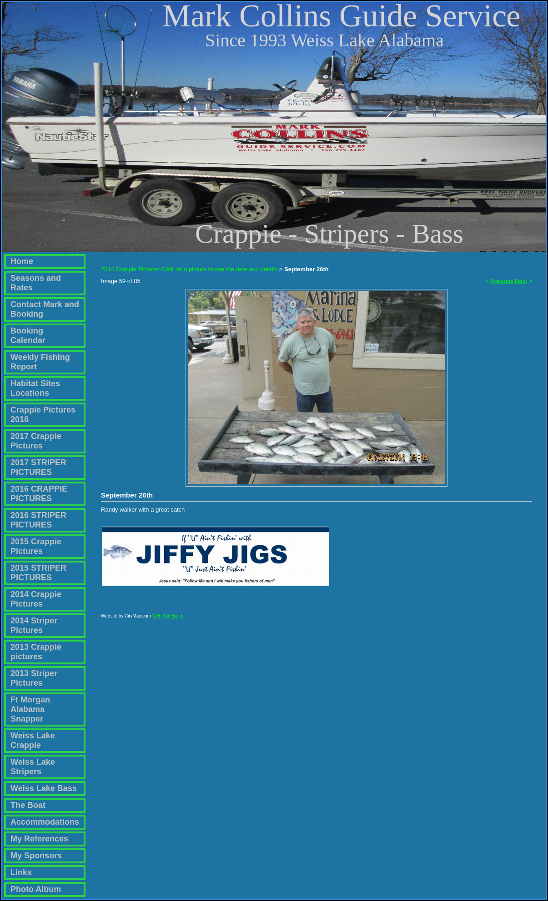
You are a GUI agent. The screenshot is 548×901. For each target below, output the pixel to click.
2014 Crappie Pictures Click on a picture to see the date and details (189, 269)
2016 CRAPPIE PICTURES (38, 493)
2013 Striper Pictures (33, 678)
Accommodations (44, 821)
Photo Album (35, 889)
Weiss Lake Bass (43, 788)
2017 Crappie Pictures (35, 441)
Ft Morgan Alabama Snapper (30, 709)
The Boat (27, 805)
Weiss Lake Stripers (32, 766)
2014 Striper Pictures (33, 625)
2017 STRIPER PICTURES (38, 467)
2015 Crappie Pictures (35, 546)
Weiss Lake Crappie (32, 740)
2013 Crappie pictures (35, 651)
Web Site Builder (169, 619)
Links (21, 872)
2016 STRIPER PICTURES (38, 520)
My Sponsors (36, 855)
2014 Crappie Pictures (35, 599)
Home (21, 261)
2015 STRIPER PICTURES (38, 572)
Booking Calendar (27, 335)
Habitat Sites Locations (35, 388)
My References (39, 838)
